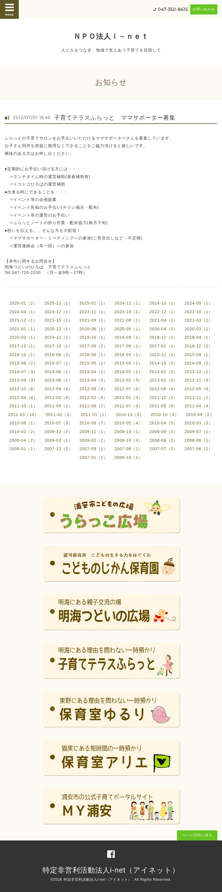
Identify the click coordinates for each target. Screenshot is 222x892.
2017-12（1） (23, 346)
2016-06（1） (93, 354)
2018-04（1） (198, 337)
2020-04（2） (163, 329)
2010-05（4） (128, 423)
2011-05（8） (163, 406)
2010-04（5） (163, 423)
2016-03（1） (128, 354)
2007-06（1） (198, 448)
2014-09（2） (198, 363)
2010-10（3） (165, 414)
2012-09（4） (59, 389)
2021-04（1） (163, 320)
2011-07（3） (128, 406)
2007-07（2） (163, 448)
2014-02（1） (128, 371)
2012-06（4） (163, 389)
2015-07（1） (59, 363)
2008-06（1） (198, 440)
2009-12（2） (59, 431)
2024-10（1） (163, 303)
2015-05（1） (93, 363)
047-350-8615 (173, 9)
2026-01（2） (23, 303)
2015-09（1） (198, 354)
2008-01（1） (23, 448)
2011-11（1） (198, 397)
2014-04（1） (93, 371)
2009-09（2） (163, 431)
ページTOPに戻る (197, 835)
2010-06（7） (93, 423)
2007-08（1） (128, 448)
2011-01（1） (95, 414)
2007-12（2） (59, 448)
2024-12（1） (128, 303)
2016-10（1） (23, 354)
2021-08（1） (128, 320)
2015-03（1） (128, 363)
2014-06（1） (59, 371)
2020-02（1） (23, 337)
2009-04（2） (23, 440)
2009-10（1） (128, 431)
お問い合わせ (204, 9)
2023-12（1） (59, 311)
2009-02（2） (93, 440)
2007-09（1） (93, 448)
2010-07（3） (59, 423)
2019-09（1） (128, 337)
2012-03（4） (59, 397)
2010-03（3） (198, 423)
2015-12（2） (163, 354)
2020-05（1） (128, 329)
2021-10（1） (59, 320)
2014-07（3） (23, 371)
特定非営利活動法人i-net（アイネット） (111, 870)
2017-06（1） (128, 346)
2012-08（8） (93, 389)
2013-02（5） (128, 380)
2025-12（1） (59, 303)
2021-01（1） (23, 329)
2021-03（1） (198, 320)
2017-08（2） (93, 346)
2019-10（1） (93, 337)
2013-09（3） (23, 380)
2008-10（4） (128, 440)
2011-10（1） (23, 406)
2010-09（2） (200, 414)
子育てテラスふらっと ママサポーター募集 (114, 117)
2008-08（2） (163, 440)
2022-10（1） (198, 311)
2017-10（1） (59, 346)
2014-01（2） (163, 371)
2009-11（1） (93, 431)
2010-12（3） (130, 414)
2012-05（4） (198, 389)
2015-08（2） (23, 363)
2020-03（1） (198, 329)
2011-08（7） (93, 406)
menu (9, 9)
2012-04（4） (23, 397)
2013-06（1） (59, 380)
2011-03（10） (23, 414)
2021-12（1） (23, 320)
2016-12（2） (198, 346)
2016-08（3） (59, 354)
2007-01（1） (93, 457)
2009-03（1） (59, 440)
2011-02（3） (60, 414)
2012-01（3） (128, 397)
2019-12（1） (59, 337)
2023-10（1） (128, 311)
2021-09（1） (93, 320)
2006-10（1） (128, 457)
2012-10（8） (23, 389)
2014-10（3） (163, 363)
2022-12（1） (163, 311)
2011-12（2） (163, 397)
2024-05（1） (198, 303)
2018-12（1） (163, 337)
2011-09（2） (59, 406)
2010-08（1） (23, 423)
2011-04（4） (198, 406)
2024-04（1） (23, 311)
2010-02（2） (23, 431)
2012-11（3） (198, 380)
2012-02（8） (93, 397)
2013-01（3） (163, 380)
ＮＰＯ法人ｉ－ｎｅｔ (111, 36)
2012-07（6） (128, 389)
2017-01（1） (163, 346)
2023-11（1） (93, 311)
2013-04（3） (93, 380)
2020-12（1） (59, 329)
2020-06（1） (93, 329)
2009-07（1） (198, 431)
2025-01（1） (93, 303)
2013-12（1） (198, 371)
